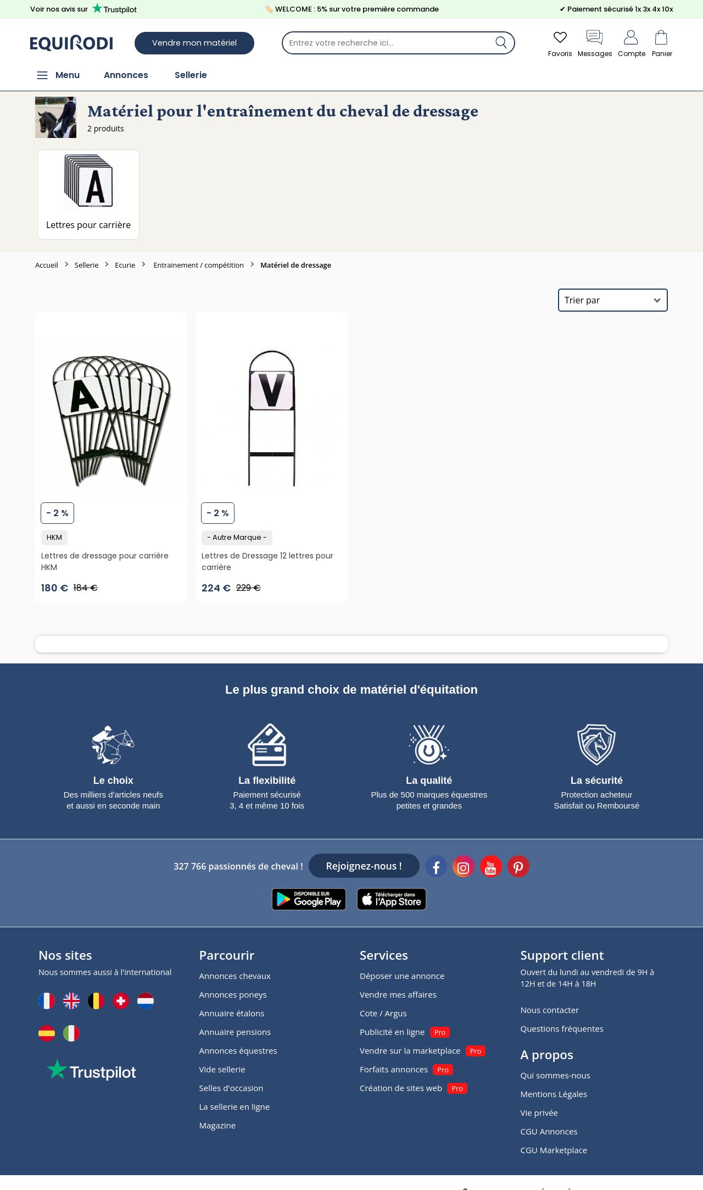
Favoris (560, 42)
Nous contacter (550, 1009)
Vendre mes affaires (398, 994)
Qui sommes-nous (555, 1075)
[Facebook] (436, 868)
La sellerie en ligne (234, 1106)
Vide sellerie (222, 1069)
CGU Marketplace (554, 1149)
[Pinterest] (518, 868)
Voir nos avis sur (85, 9)
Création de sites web (401, 1087)
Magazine (217, 1125)
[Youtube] (491, 868)
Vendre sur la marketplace (410, 1050)
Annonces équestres (238, 1050)
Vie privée (539, 1112)
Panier (662, 42)
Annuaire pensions (235, 1031)
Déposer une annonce (402, 975)
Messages (595, 42)
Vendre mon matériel (194, 42)
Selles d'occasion (231, 1087)
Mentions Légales (554, 1093)
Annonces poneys (233, 994)
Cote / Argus (383, 1013)
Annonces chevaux (235, 975)
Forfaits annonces (394, 1069)
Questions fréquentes (562, 1028)
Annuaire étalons (232, 1013)
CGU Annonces (549, 1131)
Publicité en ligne (392, 1031)
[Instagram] (464, 868)
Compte (631, 42)
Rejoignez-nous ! (364, 865)
